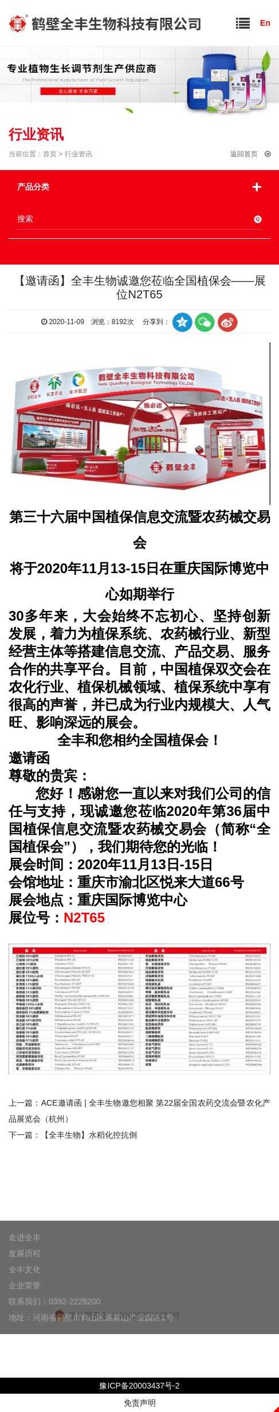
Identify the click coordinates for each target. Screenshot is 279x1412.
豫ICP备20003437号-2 (139, 1385)
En (261, 22)
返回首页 (250, 154)
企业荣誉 (25, 1305)
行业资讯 (78, 154)
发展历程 (25, 1272)
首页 (50, 154)
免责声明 (140, 1402)
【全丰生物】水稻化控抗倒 (89, 1134)
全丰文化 (25, 1288)
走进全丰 (25, 1256)
